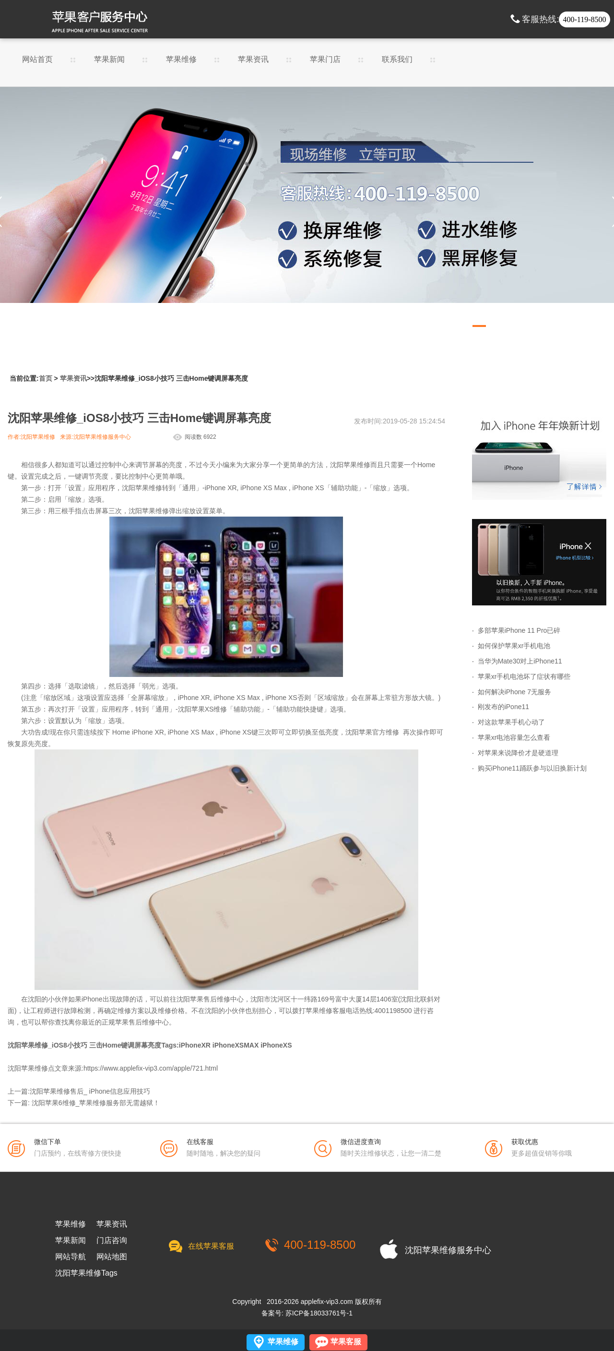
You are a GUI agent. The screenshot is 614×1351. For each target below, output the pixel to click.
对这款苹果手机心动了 (511, 722)
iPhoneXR (195, 1045)
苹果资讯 (253, 59)
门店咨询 (111, 1240)
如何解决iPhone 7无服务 (514, 692)
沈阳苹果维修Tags (86, 1273)
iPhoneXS (276, 1045)
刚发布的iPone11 (503, 707)
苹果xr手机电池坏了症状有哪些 (524, 676)
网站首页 (37, 59)
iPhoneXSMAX (236, 1045)
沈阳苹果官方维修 (372, 732)
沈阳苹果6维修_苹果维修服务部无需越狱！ (96, 1103)
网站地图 (111, 1257)
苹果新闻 (109, 59)
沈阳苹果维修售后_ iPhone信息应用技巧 (90, 1091)
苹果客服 (346, 1342)
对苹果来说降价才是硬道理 (518, 753)
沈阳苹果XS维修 (202, 709)
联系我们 (397, 59)
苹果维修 (181, 59)
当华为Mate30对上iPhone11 (520, 661)
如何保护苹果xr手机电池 (514, 646)
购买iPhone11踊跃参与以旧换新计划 (532, 768)
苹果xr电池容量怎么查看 (514, 737)
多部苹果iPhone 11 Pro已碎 (519, 630)
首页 (45, 378)
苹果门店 (325, 59)
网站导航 (70, 1257)
